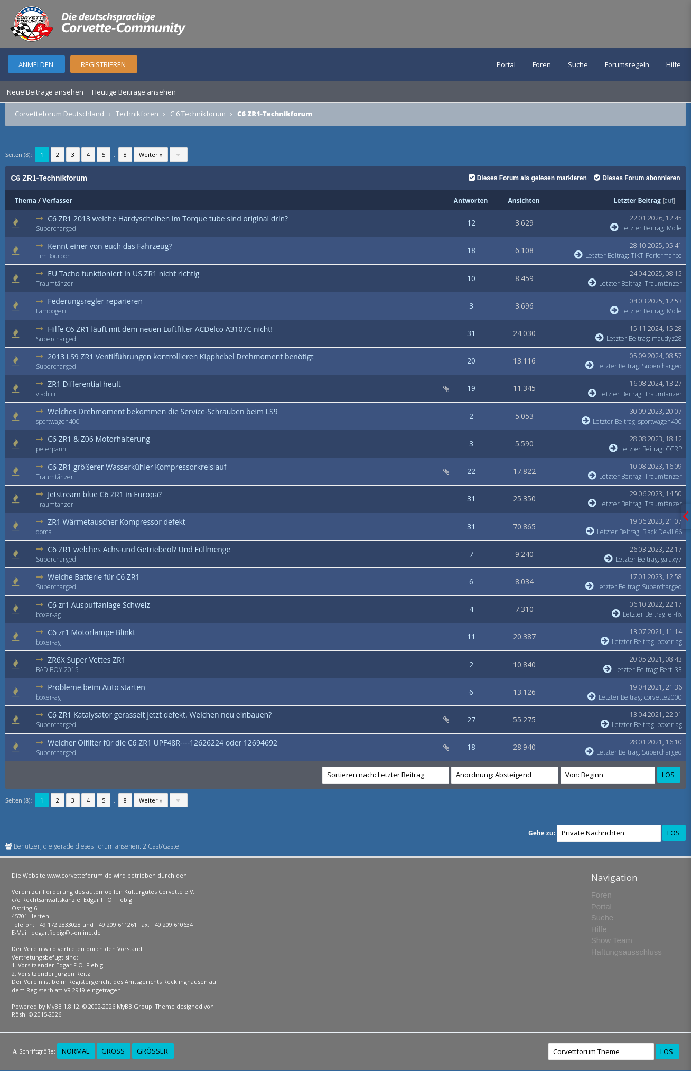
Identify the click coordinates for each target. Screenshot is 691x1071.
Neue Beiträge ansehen (45, 92)
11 (471, 636)
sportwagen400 (58, 421)
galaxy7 (671, 559)
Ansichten (523, 200)
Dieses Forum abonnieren (637, 178)
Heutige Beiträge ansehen (134, 92)
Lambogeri (51, 310)
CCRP (674, 448)
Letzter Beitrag (637, 200)
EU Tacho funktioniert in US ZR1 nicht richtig (123, 273)
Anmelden (35, 64)
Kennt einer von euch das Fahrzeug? (110, 246)
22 (471, 471)
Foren (542, 64)
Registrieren (103, 64)
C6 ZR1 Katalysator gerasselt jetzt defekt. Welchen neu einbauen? (160, 715)
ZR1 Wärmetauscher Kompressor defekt (116, 522)
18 (471, 250)
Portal (506, 64)
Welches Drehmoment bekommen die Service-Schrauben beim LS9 (162, 411)
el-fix (675, 614)
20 (471, 361)
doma (44, 531)
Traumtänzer (54, 283)
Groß (113, 1051)
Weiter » (151, 155)
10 (471, 278)
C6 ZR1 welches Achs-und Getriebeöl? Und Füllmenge (139, 549)
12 (471, 223)
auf (669, 200)
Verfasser (57, 200)
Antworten (471, 200)
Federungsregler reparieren (95, 301)
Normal (75, 1051)
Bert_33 (671, 669)
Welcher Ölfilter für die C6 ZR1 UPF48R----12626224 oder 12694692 (162, 743)
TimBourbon (53, 256)
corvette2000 (663, 697)
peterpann (51, 448)
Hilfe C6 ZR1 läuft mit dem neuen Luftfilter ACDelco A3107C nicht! (160, 329)
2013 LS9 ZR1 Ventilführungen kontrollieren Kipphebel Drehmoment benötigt (180, 356)
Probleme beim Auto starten (96, 687)
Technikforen (137, 113)
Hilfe (673, 64)
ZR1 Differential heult (84, 384)
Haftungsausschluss (626, 951)
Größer (152, 1051)
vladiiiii (45, 393)
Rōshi (19, 1014)
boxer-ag (48, 614)
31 (471, 333)
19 (471, 388)
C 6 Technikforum (198, 113)
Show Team (611, 940)
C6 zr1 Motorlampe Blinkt (91, 632)
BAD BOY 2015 (57, 669)
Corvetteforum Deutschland (59, 113)
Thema (25, 200)
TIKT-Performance (656, 255)
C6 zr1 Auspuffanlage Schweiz (99, 605)
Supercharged (56, 228)
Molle (674, 227)
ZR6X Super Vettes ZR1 (86, 660)
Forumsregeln (627, 64)
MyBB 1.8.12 (62, 1006)
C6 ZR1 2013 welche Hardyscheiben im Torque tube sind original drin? (168, 218)
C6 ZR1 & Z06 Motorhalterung (99, 439)
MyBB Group (134, 1006)
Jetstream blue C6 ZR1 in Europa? (105, 494)
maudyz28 (667, 338)
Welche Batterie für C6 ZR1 (93, 577)
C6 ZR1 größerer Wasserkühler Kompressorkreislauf (137, 467)
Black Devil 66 (662, 531)
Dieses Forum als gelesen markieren (528, 178)
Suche (578, 64)
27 (471, 719)
